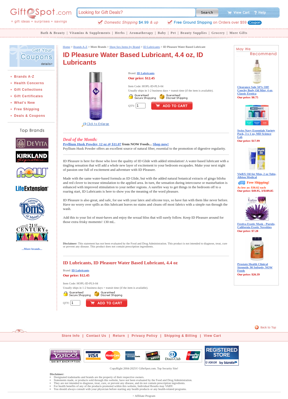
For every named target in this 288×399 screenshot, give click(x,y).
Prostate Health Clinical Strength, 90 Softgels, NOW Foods (255, 267)
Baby (162, 33)
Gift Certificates (28, 96)
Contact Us (96, 336)
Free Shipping (26, 109)
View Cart (212, 336)
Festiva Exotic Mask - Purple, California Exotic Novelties (256, 225)
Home (66, 46)
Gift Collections (28, 90)
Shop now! (161, 144)
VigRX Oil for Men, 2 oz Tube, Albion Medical (256, 175)
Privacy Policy (144, 336)
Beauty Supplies (194, 33)
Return (119, 336)
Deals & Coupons (29, 116)
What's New (24, 103)
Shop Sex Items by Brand (124, 46)
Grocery (218, 33)
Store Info (71, 336)
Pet (173, 33)
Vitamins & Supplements (90, 33)
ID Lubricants (151, 46)
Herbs (120, 33)
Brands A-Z (24, 76)
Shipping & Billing (180, 336)
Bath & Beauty (53, 33)
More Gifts (238, 33)
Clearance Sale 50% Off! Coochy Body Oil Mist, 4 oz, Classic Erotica (255, 90)
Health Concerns (29, 83)
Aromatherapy (141, 33)
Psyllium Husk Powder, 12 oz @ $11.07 (92, 144)
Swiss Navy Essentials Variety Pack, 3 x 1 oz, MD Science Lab (256, 134)
